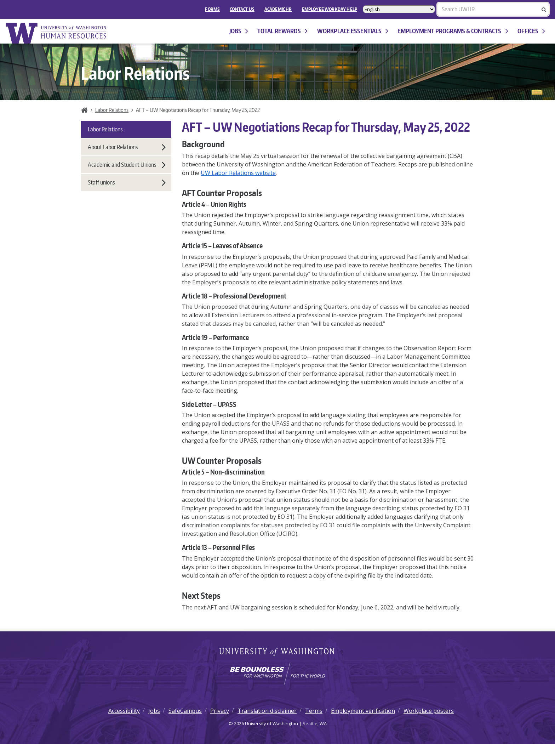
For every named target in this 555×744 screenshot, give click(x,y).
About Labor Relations (127, 147)
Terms (313, 711)
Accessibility (124, 711)
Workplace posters (429, 711)
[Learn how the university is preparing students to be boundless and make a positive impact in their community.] (277, 674)
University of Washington (277, 652)
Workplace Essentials (352, 31)
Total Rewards (282, 31)
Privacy (219, 711)
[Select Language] (399, 9)
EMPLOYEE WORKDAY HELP (329, 9)
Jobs (238, 31)
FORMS (212, 9)
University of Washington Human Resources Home (57, 33)
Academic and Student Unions (127, 164)
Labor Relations (111, 109)
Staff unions (127, 182)
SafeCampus (185, 711)
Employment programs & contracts (452, 31)
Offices (531, 31)
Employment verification (363, 711)
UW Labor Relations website (238, 173)
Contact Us (242, 9)
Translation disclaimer (267, 711)
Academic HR (278, 9)
